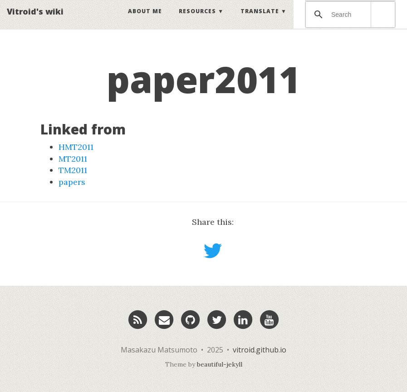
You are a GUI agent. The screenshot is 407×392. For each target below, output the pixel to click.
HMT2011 (76, 147)
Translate (259, 20)
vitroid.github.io (259, 350)
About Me (145, 20)
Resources (197, 20)
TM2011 (73, 170)
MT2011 (73, 159)
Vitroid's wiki (35, 20)
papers (72, 182)
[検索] (348, 23)
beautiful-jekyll (219, 364)
